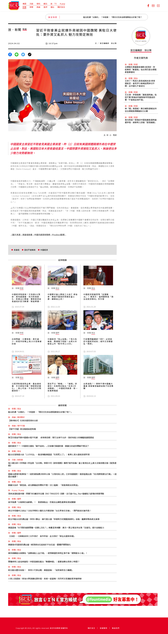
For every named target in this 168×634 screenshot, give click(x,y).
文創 (31, 3)
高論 (38, 7)
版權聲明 (103, 628)
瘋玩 (45, 3)
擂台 (52, 7)
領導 (31, 7)
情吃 (38, 3)
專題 (24, 3)
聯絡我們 (115, 628)
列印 (115, 135)
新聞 (24, 7)
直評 (45, 7)
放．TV (54, 3)
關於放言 (61, 7)
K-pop (62, 3)
